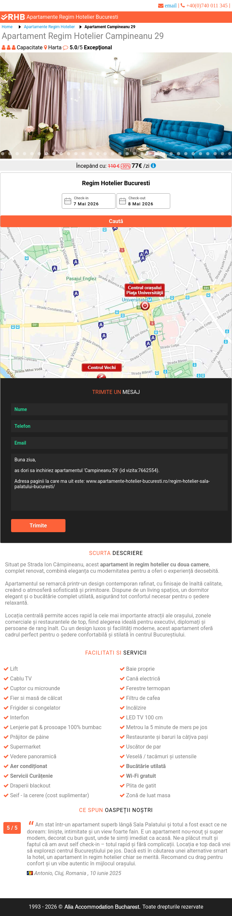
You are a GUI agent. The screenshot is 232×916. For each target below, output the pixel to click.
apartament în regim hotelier (88, 857)
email (171, 5)
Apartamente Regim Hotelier (49, 26)
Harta (53, 47)
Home (7, 26)
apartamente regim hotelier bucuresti (72, 17)
